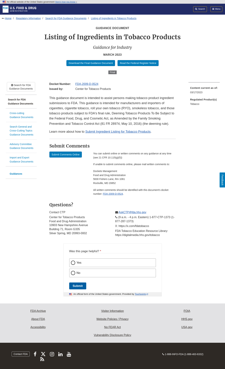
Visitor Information (112, 310)
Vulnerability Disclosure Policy (112, 335)
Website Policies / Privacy (112, 319)
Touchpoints (140, 294)
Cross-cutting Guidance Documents (21, 115)
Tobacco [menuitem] (194, 104)
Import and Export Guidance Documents (21, 159)
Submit (78, 286)
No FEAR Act (112, 327)
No (78, 273)
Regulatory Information (28, 18)
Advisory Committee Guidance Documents (21, 146)
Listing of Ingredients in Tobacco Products (113, 18)
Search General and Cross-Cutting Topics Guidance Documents (21, 130)
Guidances (16, 173)
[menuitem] (204, 91)
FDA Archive (38, 310)
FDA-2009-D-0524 (86, 83)
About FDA (38, 319)
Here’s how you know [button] (66, 2)
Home (8, 18)
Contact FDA (21, 354)
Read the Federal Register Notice (138, 63)
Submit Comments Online (66, 154)
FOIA (187, 310)
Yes (79, 262)
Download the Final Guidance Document (91, 63)
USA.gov (187, 327)
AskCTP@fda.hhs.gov (132, 212)
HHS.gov (187, 319)
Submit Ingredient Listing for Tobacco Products (118, 131)
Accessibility (38, 327)
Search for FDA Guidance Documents (65, 18)
